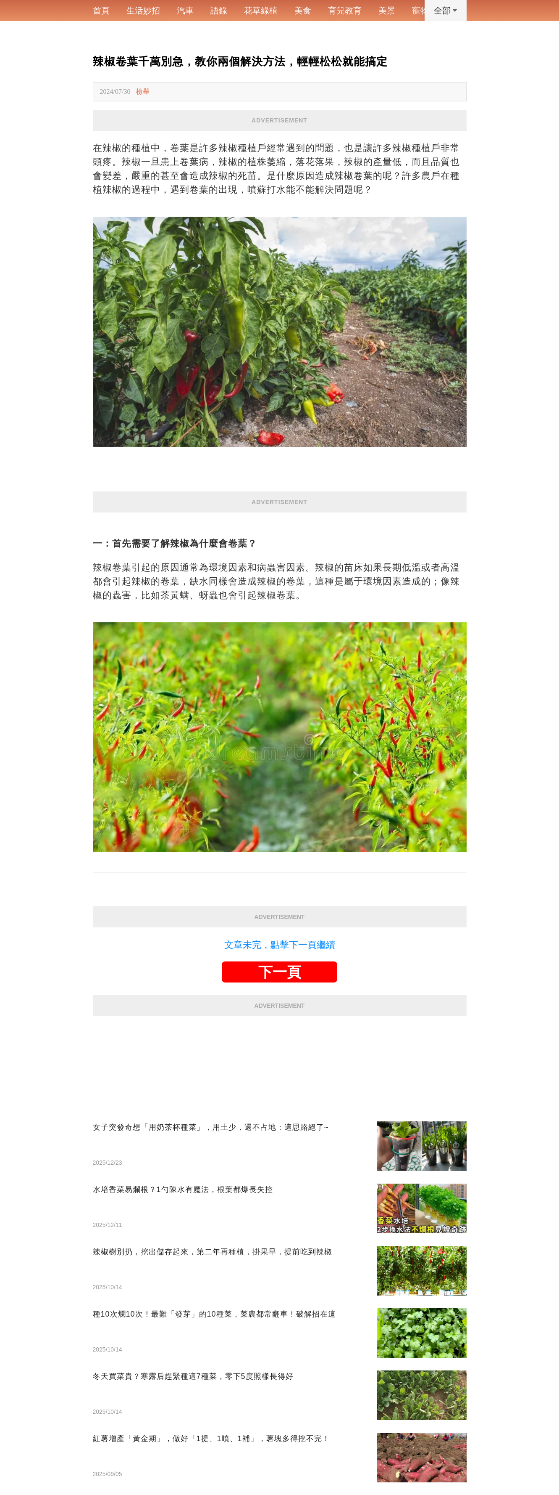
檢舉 (143, 91)
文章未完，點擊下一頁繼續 (279, 945)
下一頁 (279, 972)
